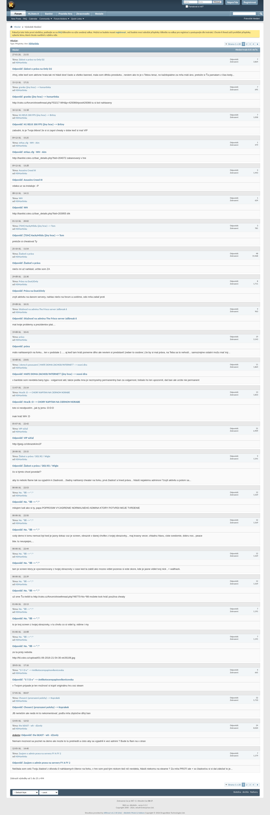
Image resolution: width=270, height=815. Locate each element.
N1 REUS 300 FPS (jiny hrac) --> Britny (37, 115)
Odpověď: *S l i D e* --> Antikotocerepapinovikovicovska (43, 679)
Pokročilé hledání (252, 18)
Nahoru (254, 792)
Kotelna (237, 792)
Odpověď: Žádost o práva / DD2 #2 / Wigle (35, 465)
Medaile (99, 14)
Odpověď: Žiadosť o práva (26, 263)
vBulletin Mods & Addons (134, 813)
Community (44, 19)
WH (21, 198)
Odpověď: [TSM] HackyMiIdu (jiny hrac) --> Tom (38, 235)
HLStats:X (33, 14)
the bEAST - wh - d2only (30, 725)
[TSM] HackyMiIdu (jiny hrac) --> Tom (37, 225)
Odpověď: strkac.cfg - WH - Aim (29, 152)
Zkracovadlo (83, 14)
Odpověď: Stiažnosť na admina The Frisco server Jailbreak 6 (44, 318)
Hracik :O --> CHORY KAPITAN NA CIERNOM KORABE (44, 392)
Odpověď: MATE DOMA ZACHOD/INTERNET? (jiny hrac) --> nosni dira (49, 374)
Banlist (49, 14)
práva (21, 336)
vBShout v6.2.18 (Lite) (113, 813)
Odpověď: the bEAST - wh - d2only (39, 735)
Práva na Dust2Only (28, 281)
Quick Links (76, 19)
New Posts (16, 19)
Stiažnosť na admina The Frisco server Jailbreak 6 (43, 309)
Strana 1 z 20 (234, 44)
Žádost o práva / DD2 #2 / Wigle (34, 456)
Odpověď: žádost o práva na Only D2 (32, 68)
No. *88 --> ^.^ (26, 492)
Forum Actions (60, 19)
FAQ (25, 19)
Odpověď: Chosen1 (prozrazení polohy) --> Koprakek (40, 707)
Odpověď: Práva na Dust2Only (28, 290)
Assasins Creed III (27, 170)
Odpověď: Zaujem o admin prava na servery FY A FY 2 (41, 762)
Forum (18, 14)
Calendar (33, 19)
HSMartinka (21, 62)
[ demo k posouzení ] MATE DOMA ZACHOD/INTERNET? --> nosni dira (53, 364)
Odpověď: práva (21, 346)
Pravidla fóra (65, 14)
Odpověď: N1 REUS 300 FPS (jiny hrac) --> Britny (38, 124)
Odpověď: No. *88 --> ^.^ (25, 501)
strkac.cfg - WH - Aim (29, 142)
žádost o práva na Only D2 (32, 59)
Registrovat (250, 2)
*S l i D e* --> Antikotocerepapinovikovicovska (41, 670)
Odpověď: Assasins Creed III (27, 179)
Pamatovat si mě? (195, 7)
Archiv (245, 792)
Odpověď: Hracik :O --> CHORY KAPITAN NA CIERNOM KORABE (46, 401)
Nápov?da (232, 2)
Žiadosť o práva (26, 253)
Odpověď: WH (20, 207)
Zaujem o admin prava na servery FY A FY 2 (40, 753)
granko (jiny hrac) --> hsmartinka (35, 87)
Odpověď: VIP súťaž (23, 438)
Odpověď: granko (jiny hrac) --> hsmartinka (35, 96)
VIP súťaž (23, 428)
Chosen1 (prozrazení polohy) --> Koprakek (39, 698)
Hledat (17, 26)
